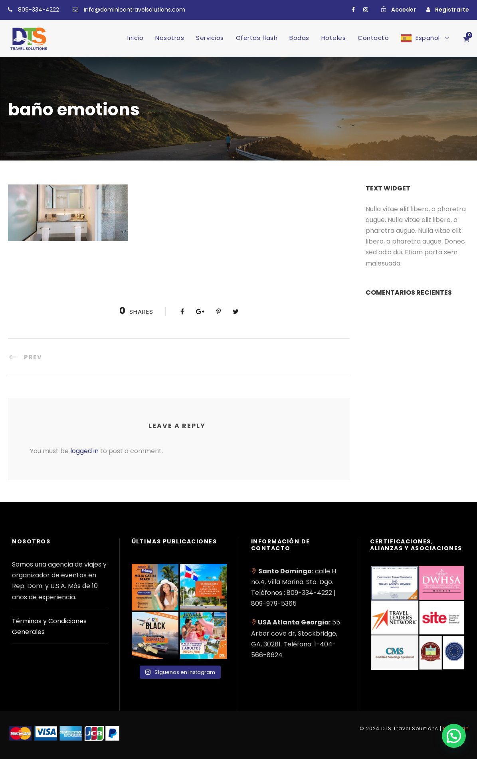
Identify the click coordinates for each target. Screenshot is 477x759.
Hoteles (333, 38)
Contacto (373, 38)
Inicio (135, 38)
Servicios (210, 38)
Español (428, 38)
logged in (84, 451)
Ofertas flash (257, 38)
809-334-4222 (38, 10)
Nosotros (169, 38)
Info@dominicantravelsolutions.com (134, 10)
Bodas (299, 38)
